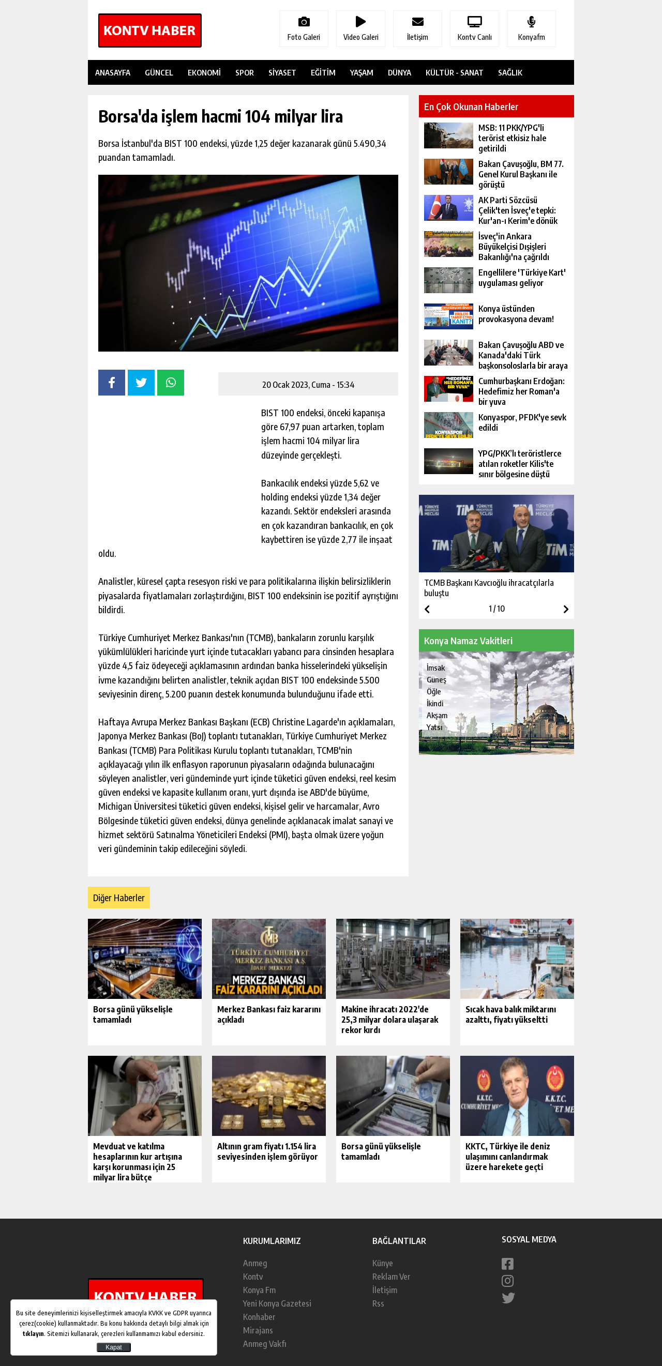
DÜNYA (399, 72)
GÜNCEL (159, 72)
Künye (382, 1263)
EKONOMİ (204, 72)
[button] (566, 609)
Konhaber (259, 1317)
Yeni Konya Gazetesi (277, 1303)
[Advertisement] (175, 470)
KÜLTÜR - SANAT (455, 72)
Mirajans (258, 1330)
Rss (378, 1303)
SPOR (244, 72)
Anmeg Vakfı (265, 1344)
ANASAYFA (112, 72)
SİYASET (282, 72)
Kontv (253, 1276)
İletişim (384, 1290)
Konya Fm (259, 1290)
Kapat (114, 1347)
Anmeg (255, 1263)
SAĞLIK (510, 72)
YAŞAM (361, 72)
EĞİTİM (323, 72)
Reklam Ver (391, 1276)
